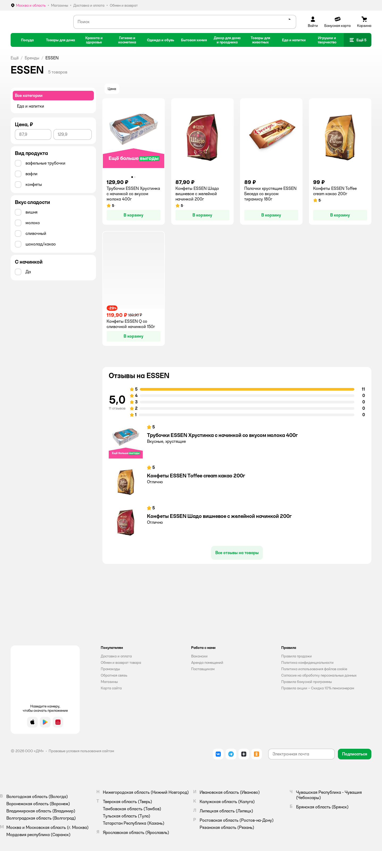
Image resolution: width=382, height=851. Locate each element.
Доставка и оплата (116, 656)
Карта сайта (111, 688)
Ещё (15, 57)
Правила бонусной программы (306, 682)
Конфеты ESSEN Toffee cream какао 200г (196, 475)
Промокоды (110, 669)
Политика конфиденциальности (307, 662)
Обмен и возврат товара (121, 662)
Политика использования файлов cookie (314, 669)
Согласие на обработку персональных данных (318, 675)
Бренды (32, 57)
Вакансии (199, 656)
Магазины (109, 682)
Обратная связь (114, 675)
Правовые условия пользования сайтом (81, 751)
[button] (357, 40)
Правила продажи (296, 656)
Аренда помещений (207, 662)
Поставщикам (203, 669)
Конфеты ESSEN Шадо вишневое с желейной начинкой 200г (219, 516)
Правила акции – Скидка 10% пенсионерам (317, 688)
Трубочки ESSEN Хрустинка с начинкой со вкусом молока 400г (222, 435)
